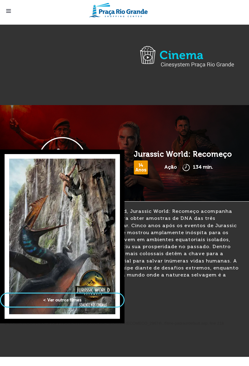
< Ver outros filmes (62, 300)
